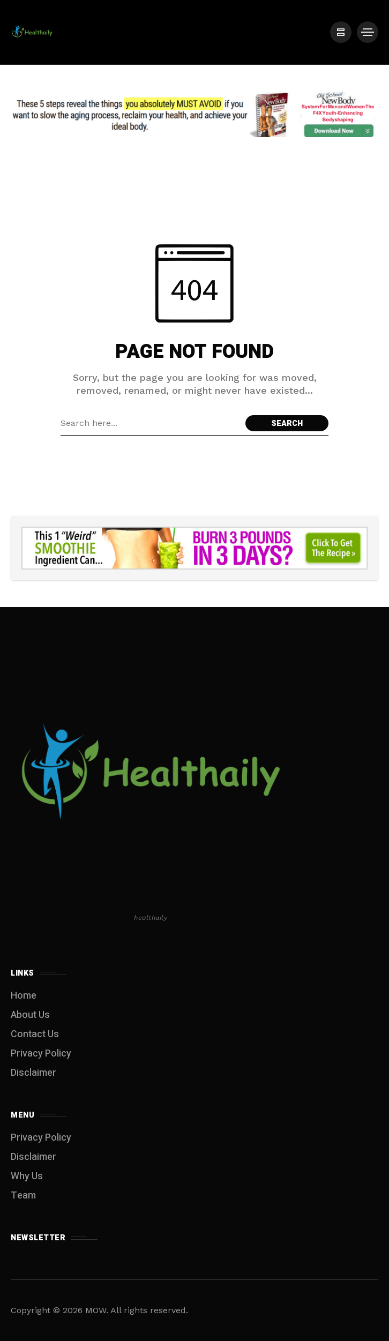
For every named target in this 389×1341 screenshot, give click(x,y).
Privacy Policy (41, 1053)
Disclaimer (33, 1073)
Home (23, 995)
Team (23, 1195)
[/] (340, 32)
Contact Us (35, 1034)
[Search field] (150, 423)
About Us (30, 1015)
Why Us (27, 1176)
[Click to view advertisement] (194, 114)
